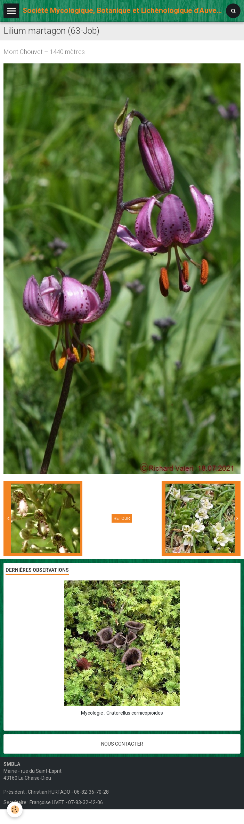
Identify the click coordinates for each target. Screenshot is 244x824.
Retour (122, 518)
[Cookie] (15, 809)
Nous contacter (122, 744)
